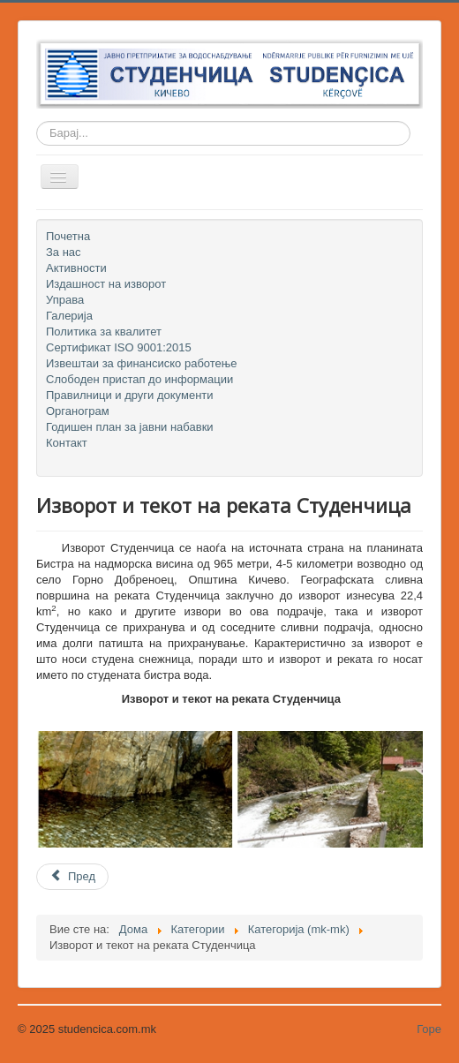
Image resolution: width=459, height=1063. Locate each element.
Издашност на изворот (106, 283)
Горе (429, 1029)
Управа (65, 299)
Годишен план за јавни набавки (130, 426)
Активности (76, 268)
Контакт (66, 442)
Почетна (68, 236)
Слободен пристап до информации (139, 379)
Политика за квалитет (104, 331)
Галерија (69, 315)
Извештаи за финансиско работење (141, 363)
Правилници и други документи (130, 395)
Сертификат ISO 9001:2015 (119, 347)
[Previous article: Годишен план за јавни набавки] (72, 876)
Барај (36, 133)
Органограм (77, 411)
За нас (63, 252)
